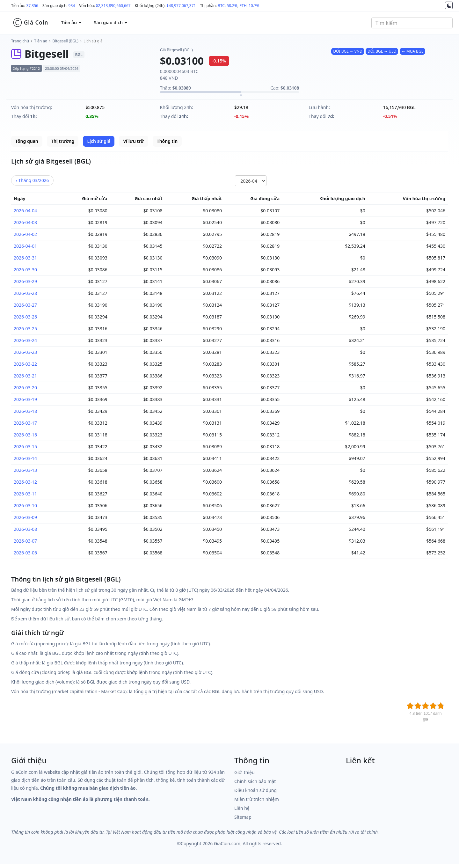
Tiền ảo (40, 41)
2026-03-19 (25, 399)
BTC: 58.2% (227, 5)
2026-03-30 (25, 270)
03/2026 (32, 180)
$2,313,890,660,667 (113, 5)
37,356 (32, 5)
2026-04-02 (25, 234)
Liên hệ (242, 808)
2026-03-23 (25, 352)
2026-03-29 (25, 281)
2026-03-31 (25, 258)
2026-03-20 (25, 387)
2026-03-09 (25, 517)
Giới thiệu (244, 772)
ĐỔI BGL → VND (347, 51)
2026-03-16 (25, 435)
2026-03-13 (25, 470)
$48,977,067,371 (181, 5)
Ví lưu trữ (133, 141)
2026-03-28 (25, 293)
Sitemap (242, 817)
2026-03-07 (25, 541)
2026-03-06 (25, 553)
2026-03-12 (25, 482)
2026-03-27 (25, 305)
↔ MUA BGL (412, 51)
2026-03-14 (25, 458)
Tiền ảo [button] (71, 22)
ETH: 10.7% (249, 5)
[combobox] (412, 23)
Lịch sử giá (93, 41)
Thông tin (167, 141)
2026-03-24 (25, 340)
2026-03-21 (25, 376)
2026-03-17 (25, 423)
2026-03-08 (25, 529)
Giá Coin (30, 22)
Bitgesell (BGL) (65, 41)
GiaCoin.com (227, 843)
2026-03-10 (25, 505)
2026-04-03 (25, 222)
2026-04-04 (25, 211)
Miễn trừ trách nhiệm (256, 799)
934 (72, 5)
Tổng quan (26, 141)
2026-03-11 (25, 494)
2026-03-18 (25, 411)
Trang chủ (20, 41)
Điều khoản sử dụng (255, 790)
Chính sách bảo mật (255, 781)
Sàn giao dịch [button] (110, 22)
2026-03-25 (25, 329)
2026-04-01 (25, 246)
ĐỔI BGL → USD (382, 51)
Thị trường (62, 141)
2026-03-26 (25, 317)
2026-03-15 (25, 446)
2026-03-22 (25, 364)
